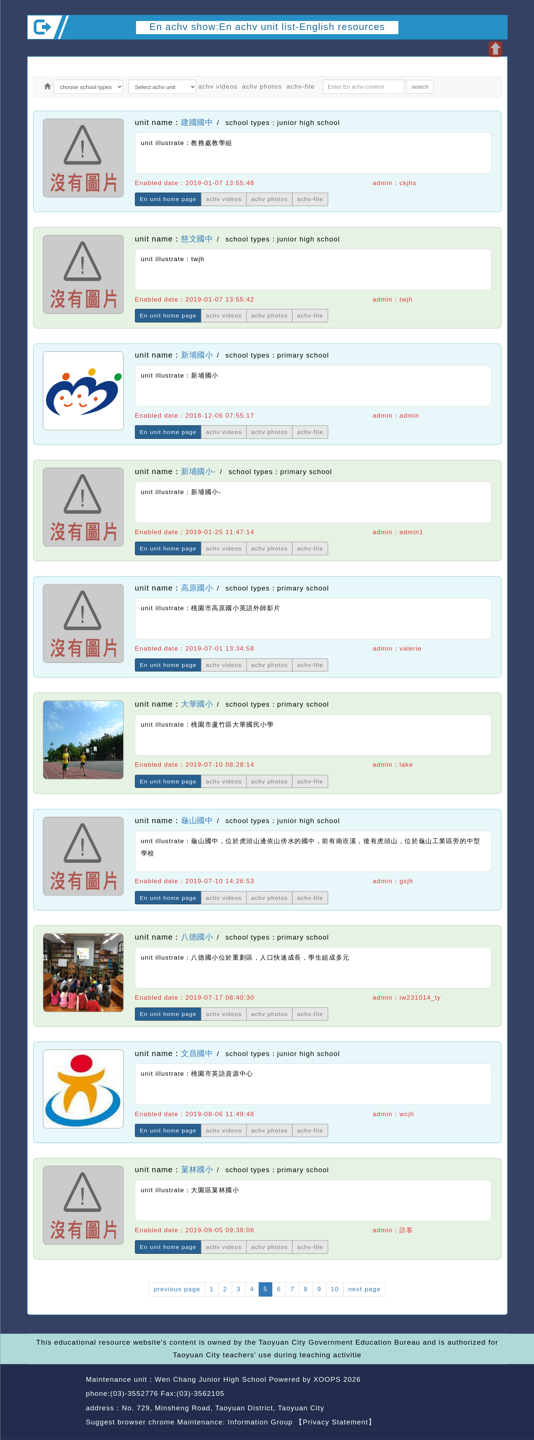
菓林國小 (197, 1170)
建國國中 (197, 122)
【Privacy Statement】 (335, 1422)
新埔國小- (198, 471)
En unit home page (167, 199)
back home (439, 1394)
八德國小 (197, 937)
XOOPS (327, 1379)
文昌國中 (197, 1053)
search (419, 86)
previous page (177, 1288)
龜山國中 (197, 820)
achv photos (262, 86)
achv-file (300, 86)
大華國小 (197, 704)
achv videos (217, 86)
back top (487, 1394)
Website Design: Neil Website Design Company (54, 1402)
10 (334, 1288)
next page (364, 1288)
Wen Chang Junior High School (210, 1379)
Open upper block (494, 49)
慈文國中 (197, 239)
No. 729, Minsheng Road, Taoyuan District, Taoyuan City (223, 1408)
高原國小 (197, 588)
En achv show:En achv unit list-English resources (267, 27)
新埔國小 (197, 355)
